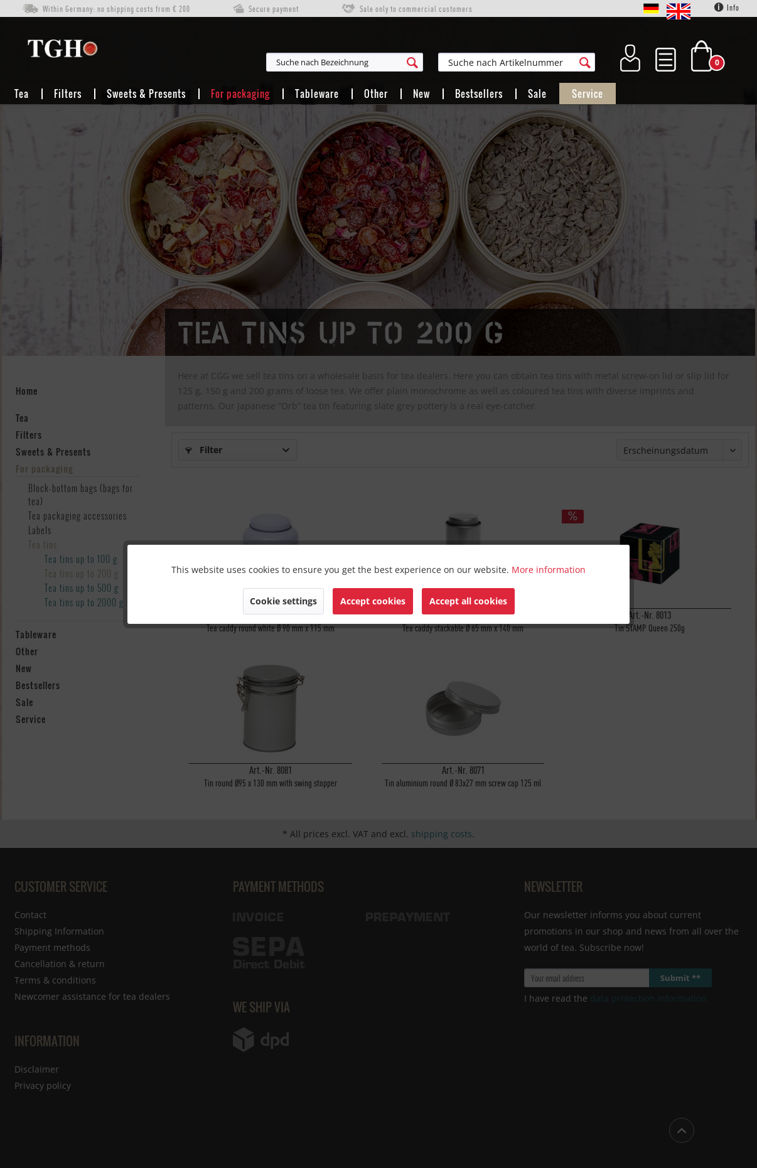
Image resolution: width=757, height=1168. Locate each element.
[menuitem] (406, 62)
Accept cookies (372, 601)
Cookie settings (283, 601)
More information (549, 570)
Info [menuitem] (726, 8)
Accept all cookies (468, 601)
